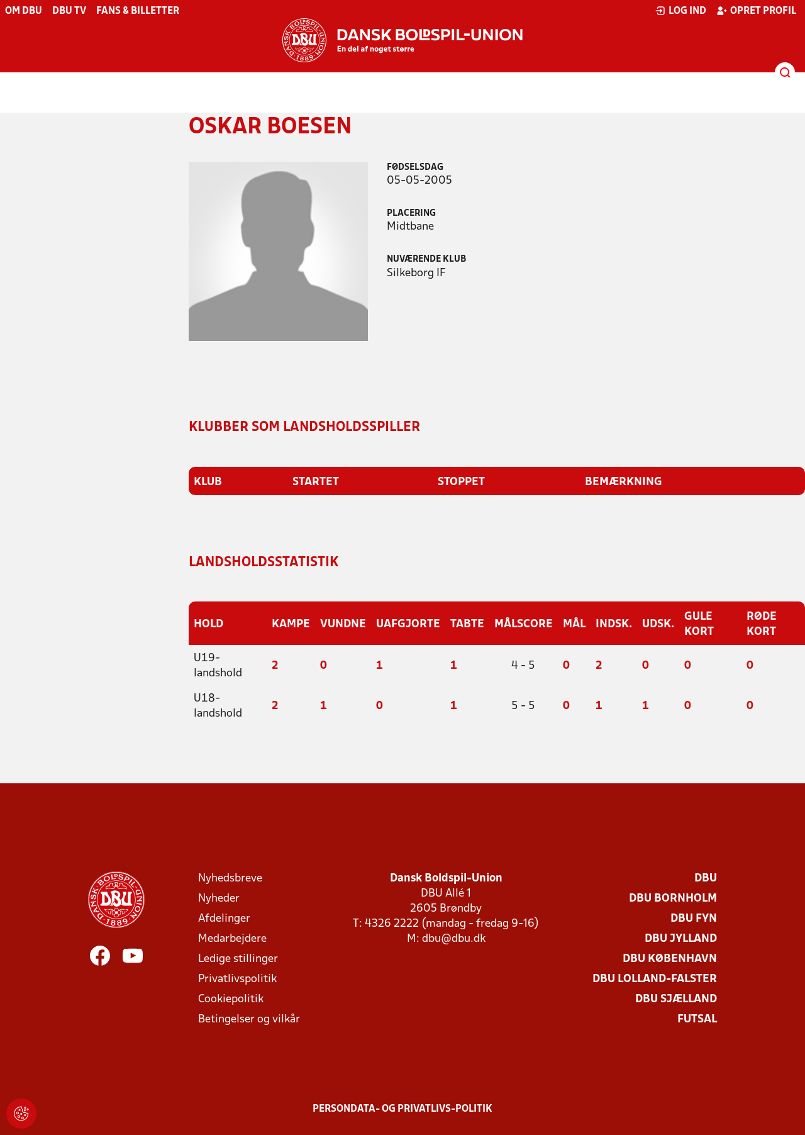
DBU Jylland (681, 937)
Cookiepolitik (231, 998)
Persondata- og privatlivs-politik (402, 1108)
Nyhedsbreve (230, 877)
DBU (705, 877)
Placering (411, 214)
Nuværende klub (426, 259)
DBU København (670, 958)
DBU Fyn (693, 917)
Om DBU (23, 11)
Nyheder (219, 897)
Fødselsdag (415, 168)
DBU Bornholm (673, 897)
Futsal (697, 1018)
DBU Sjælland (676, 998)
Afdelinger (224, 917)
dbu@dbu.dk (454, 937)
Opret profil (756, 10)
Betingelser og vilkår (249, 1018)
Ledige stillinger (238, 958)
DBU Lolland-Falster (654, 978)
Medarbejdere (232, 937)
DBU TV (69, 11)
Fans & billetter (137, 11)
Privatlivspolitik (237, 978)
